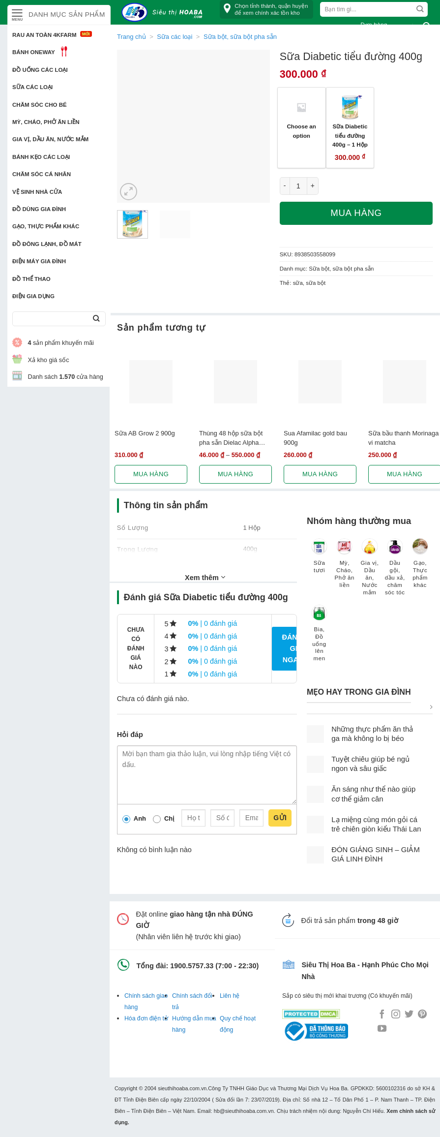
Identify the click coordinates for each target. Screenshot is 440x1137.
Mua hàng (355, 213)
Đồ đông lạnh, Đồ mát (47, 244)
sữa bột (315, 283)
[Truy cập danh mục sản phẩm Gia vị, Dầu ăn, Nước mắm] (369, 571)
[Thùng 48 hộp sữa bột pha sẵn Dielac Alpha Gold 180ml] (235, 381)
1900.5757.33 (191, 966)
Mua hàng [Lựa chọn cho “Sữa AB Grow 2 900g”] (151, 474)
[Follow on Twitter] (409, 1015)
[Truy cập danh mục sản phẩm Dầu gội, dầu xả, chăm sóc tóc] (395, 571)
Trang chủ (131, 36)
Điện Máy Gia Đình (39, 261)
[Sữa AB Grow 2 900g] (151, 381)
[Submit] (96, 319)
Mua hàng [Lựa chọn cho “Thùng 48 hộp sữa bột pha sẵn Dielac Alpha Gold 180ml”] (235, 474)
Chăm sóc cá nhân (41, 174)
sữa (298, 283)
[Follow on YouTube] (382, 1029)
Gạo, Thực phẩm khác (45, 226)
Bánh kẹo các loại (41, 157)
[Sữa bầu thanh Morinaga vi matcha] (404, 381)
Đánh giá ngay (292, 648)
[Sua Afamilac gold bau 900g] (320, 381)
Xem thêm (205, 577)
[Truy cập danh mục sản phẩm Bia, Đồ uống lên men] (319, 638)
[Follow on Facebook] (382, 1015)
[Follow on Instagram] (395, 1015)
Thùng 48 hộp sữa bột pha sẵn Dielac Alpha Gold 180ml (231, 438)
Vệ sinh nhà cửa (37, 192)
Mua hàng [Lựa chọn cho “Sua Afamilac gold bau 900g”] (320, 474)
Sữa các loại (32, 87)
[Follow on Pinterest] (422, 1015)
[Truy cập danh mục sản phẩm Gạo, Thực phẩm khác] (420, 567)
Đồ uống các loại (40, 70)
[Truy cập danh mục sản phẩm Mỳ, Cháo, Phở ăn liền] (344, 567)
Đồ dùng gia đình (39, 209)
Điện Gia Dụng (33, 296)
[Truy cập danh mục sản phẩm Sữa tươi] (319, 560)
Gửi (280, 818)
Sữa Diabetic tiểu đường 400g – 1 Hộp (350, 135)
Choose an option (301, 131)
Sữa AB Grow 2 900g (145, 433)
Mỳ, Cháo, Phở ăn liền (46, 122)
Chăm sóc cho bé (39, 105)
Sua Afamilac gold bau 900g (315, 438)
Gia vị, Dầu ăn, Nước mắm (50, 139)
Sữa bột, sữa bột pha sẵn (341, 269)
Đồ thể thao (31, 279)
